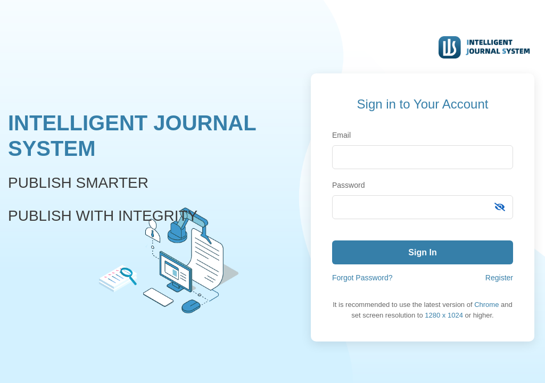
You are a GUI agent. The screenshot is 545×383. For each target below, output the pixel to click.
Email (341, 135)
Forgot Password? (362, 277)
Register (499, 277)
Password (348, 185)
